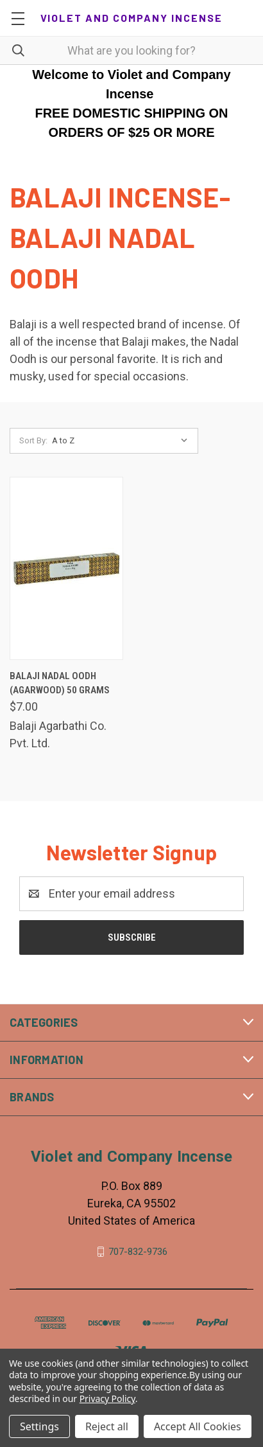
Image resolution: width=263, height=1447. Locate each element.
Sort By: (33, 440)
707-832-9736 (137, 1251)
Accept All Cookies (197, 1426)
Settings (39, 1426)
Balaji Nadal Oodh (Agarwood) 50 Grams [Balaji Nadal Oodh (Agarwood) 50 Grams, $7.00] (60, 683)
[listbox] (123, 441)
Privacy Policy (107, 1398)
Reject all (106, 1426)
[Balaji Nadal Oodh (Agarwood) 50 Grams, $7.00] (66, 568)
